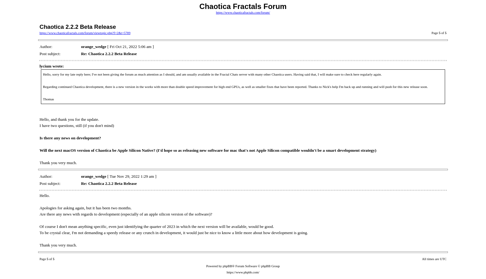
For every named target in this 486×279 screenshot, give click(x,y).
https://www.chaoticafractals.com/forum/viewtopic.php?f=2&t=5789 (84, 33)
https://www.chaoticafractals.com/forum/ (243, 12)
